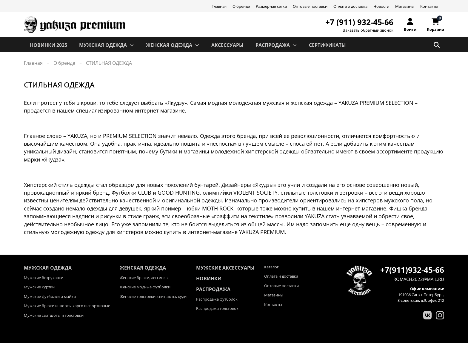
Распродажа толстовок (217, 308)
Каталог (271, 267)
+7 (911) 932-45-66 (359, 22)
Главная (219, 6)
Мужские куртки (39, 287)
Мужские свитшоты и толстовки (54, 315)
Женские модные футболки (145, 287)
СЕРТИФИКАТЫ (327, 45)
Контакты (429, 6)
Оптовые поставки (310, 6)
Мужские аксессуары (225, 267)
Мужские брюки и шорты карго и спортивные (67, 305)
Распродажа (213, 289)
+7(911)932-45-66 (412, 269)
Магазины (404, 6)
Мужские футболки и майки (50, 296)
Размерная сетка (271, 6)
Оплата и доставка (350, 6)
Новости (381, 6)
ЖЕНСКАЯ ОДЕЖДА (172, 45)
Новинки (208, 278)
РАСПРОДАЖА (276, 45)
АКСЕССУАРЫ (227, 45)
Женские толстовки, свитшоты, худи (153, 296)
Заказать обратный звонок (368, 30)
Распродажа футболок (217, 299)
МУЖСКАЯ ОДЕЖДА (106, 45)
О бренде (241, 6)
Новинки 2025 (48, 45)
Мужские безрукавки (43, 277)
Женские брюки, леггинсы (144, 277)
